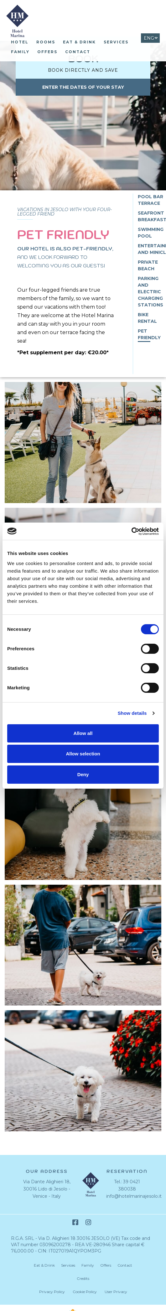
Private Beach (148, 265)
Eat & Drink (79, 42)
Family (20, 51)
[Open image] (83, 444)
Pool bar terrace (150, 200)
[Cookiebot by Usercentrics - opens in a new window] (131, 531)
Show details (132, 713)
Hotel (20, 42)
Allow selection (83, 753)
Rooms (45, 42)
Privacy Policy (52, 1291)
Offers (47, 51)
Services (116, 42)
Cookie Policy (85, 1291)
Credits (83, 1278)
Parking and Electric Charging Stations (150, 292)
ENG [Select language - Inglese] (149, 38)
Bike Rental (147, 318)
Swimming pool (150, 233)
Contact (77, 51)
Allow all (83, 733)
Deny (83, 774)
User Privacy (116, 1291)
